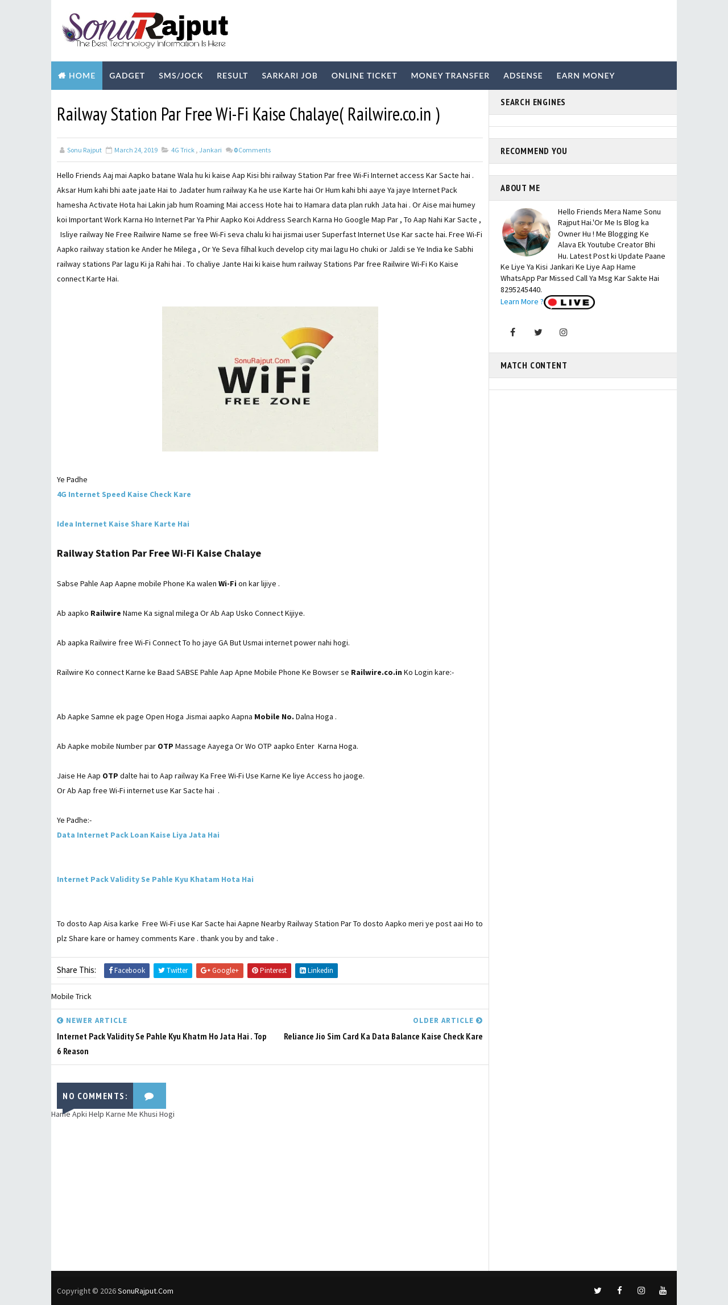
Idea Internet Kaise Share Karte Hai (123, 524)
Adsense (523, 75)
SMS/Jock (181, 75)
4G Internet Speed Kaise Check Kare (124, 494)
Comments (252, 150)
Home (82, 75)
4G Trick (183, 150)
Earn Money (586, 75)
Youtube (217, 104)
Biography (83, 104)
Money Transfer (450, 75)
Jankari (210, 150)
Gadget (127, 75)
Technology (153, 104)
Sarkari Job (289, 75)
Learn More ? (522, 301)
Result (232, 75)
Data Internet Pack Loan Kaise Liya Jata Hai (138, 835)
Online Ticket (365, 75)
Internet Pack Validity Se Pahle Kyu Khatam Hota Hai (155, 879)
